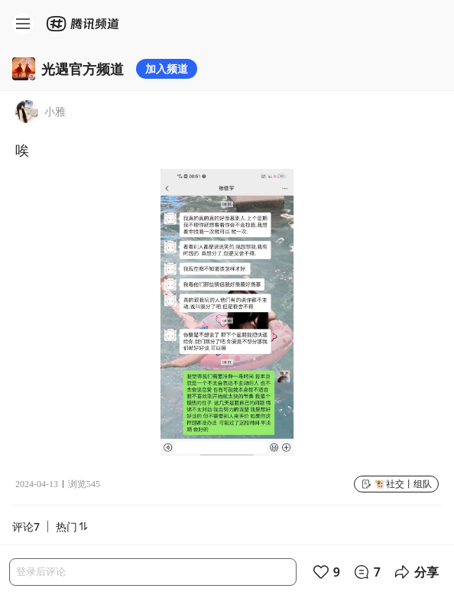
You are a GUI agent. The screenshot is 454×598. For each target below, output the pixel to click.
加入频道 (166, 68)
